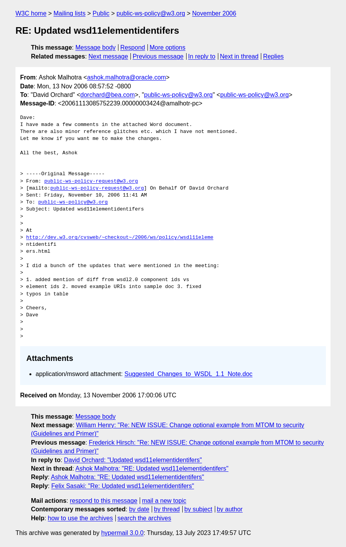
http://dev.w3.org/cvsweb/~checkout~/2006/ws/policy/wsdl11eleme (120, 237)
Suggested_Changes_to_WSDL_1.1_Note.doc (188, 374)
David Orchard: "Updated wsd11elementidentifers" (133, 460)
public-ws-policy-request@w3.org (91, 181)
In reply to (201, 56)
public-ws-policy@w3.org (150, 13)
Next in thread (239, 56)
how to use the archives (80, 518)
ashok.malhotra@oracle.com (126, 77)
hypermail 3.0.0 (122, 533)
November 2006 (214, 13)
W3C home (30, 13)
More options (168, 47)
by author (230, 509)
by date (139, 509)
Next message (108, 56)
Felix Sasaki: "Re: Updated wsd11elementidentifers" (122, 486)
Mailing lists (69, 13)
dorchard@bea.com (108, 94)
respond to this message (103, 500)
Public (101, 13)
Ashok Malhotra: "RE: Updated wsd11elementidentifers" (152, 468)
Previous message (158, 56)
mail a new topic (164, 500)
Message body (95, 47)
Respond (132, 47)
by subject (198, 509)
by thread (167, 509)
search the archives (144, 518)
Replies (273, 56)
